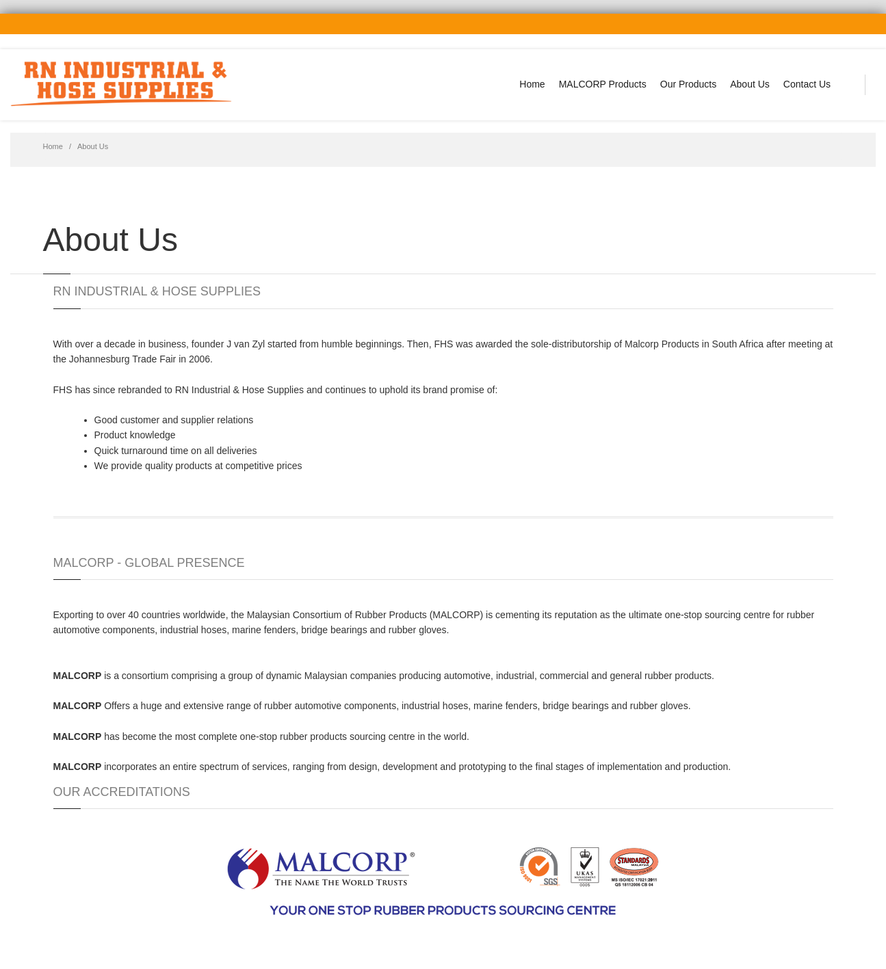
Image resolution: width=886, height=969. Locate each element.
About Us (750, 84)
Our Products (688, 84)
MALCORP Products (603, 84)
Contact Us (807, 84)
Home (532, 84)
